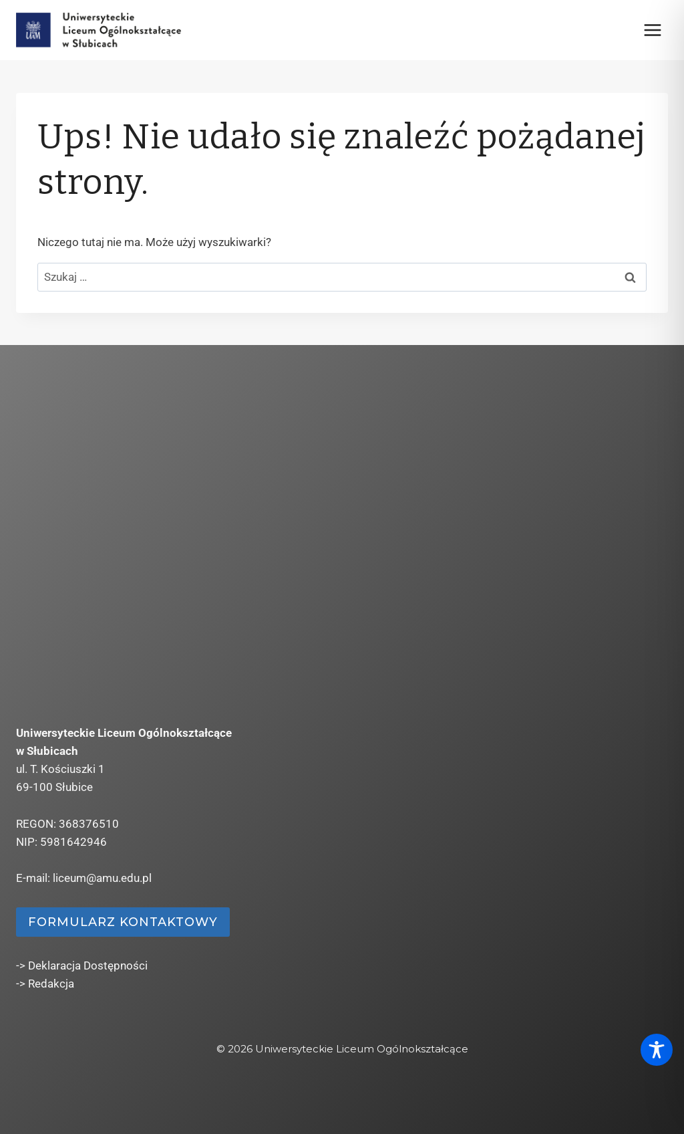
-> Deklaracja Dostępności (82, 965)
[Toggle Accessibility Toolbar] (656, 1049)
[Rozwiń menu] (652, 29)
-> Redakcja (45, 983)
